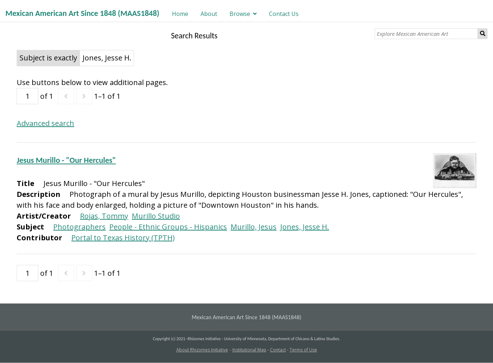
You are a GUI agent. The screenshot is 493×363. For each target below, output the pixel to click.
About (209, 14)
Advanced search (45, 123)
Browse (239, 14)
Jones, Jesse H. (304, 227)
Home (180, 14)
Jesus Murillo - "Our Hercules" (66, 160)
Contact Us (284, 14)
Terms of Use (303, 350)
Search (483, 33)
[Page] (27, 96)
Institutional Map (249, 350)
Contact (278, 350)
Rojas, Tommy (104, 216)
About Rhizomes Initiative (202, 350)
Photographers (79, 227)
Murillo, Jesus (254, 227)
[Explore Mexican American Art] (426, 33)
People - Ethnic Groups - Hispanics (168, 227)
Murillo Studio (156, 216)
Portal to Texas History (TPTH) (123, 237)
